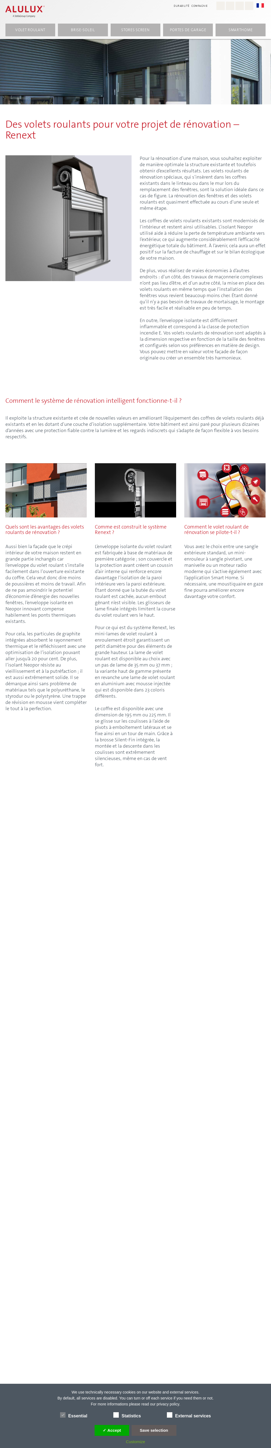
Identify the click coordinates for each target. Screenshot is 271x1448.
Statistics (127, 1415)
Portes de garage (188, 30)
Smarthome (241, 30)
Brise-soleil (83, 30)
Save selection (154, 1430)
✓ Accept (112, 1430)
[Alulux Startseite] (25, 12)
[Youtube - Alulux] (239, 6)
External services (189, 1415)
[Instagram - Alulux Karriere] (220, 6)
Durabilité (181, 6)
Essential (73, 1415)
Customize (135, 1441)
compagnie (199, 6)
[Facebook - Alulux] (230, 6)
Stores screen (135, 30)
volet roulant (30, 30)
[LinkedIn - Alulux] (249, 6)
